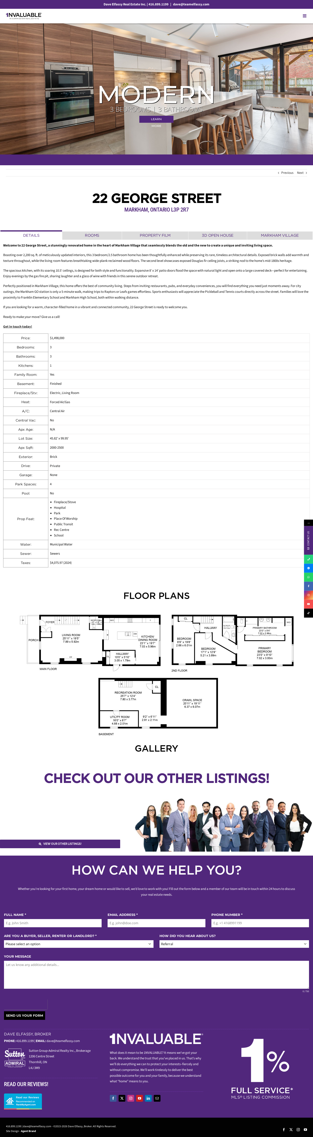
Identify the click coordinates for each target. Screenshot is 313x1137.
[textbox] (75, 944)
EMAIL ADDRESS (123, 915)
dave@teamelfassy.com (190, 4)
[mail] (157, 1098)
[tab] (31, 235)
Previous (287, 172)
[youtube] (139, 1098)
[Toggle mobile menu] (305, 16)
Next (300, 172)
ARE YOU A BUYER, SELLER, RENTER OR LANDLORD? (50, 936)
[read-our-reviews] (23, 1095)
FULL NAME (15, 915)
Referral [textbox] (167, 944)
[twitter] (122, 1098)
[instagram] (130, 1098)
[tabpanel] (156, 405)
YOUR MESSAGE (17, 956)
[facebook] (113, 1098)
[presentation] (25, 1004)
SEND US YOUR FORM (24, 1015)
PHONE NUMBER (227, 915)
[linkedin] (148, 1098)
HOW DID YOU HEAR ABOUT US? (187, 936)
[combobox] (79, 944)
